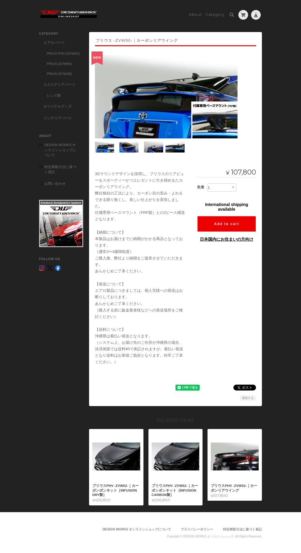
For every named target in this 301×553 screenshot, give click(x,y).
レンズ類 (54, 94)
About (195, 13)
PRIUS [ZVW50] (59, 63)
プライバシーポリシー (197, 529)
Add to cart (226, 223)
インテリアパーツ (58, 117)
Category (215, 13)
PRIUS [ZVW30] (59, 73)
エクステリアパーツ (59, 84)
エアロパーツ (54, 41)
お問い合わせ (55, 183)
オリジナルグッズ (58, 105)
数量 (200, 187)
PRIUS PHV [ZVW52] (63, 52)
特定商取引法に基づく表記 (60, 168)
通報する (248, 397)
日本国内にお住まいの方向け (226, 238)
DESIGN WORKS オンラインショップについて (60, 149)
